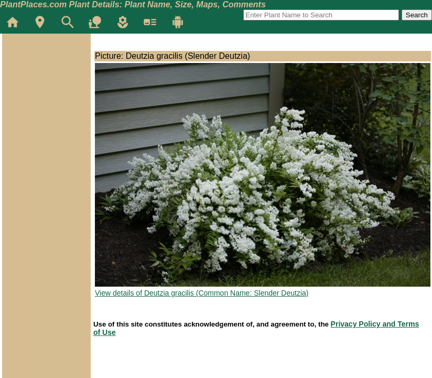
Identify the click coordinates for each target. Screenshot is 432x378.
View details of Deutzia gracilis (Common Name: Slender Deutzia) (201, 293)
